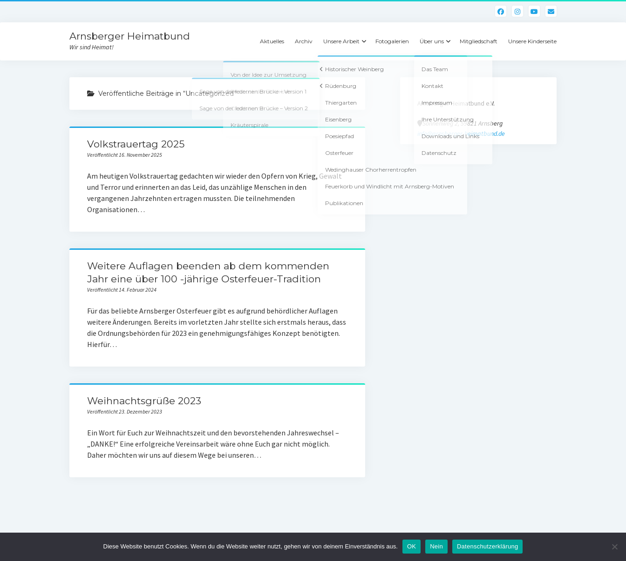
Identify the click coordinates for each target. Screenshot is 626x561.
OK (411, 546)
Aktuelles (272, 41)
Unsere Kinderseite (532, 41)
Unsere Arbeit (341, 41)
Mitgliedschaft (478, 41)
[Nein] (614, 546)
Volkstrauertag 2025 (135, 144)
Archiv (304, 41)
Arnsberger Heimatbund (129, 36)
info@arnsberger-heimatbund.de (461, 133)
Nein (436, 546)
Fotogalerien (392, 41)
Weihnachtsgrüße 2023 (144, 401)
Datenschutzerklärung (487, 546)
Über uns (432, 41)
